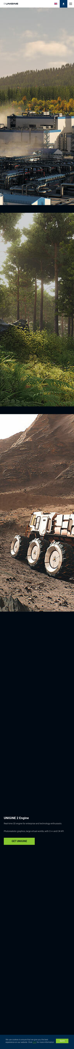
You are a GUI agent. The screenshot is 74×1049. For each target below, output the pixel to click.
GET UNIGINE (19, 841)
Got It (62, 1041)
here (34, 1042)
